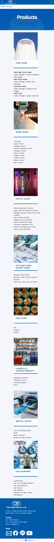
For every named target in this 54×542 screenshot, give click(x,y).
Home (2, 7)
